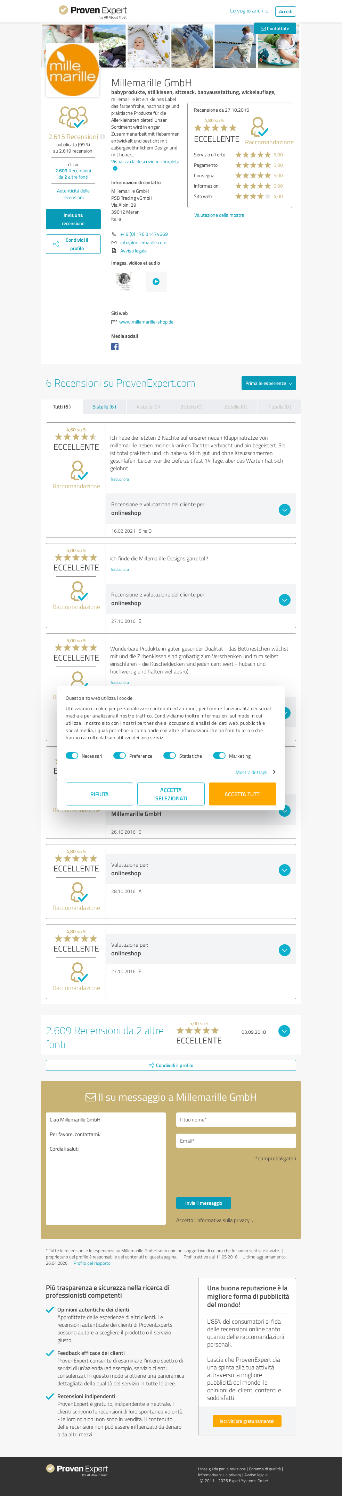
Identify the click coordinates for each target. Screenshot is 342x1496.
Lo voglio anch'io (249, 10)
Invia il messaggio (203, 1203)
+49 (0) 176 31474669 (144, 234)
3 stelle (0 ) (192, 406)
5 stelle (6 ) (104, 406)
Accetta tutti (243, 794)
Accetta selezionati (171, 793)
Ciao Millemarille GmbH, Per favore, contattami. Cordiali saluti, (106, 1168)
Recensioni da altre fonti (73, 173)
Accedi (285, 11)
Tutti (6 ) (62, 406)
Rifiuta (99, 794)
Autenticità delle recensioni (73, 193)
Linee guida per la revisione (222, 1469)
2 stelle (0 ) (235, 406)
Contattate (275, 28)
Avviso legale (133, 250)
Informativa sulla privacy (219, 1475)
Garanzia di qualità (265, 1469)
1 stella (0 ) (279, 406)
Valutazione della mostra (284, 215)
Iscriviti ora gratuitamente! (247, 1421)
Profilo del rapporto (92, 1263)
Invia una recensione (73, 219)
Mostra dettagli (252, 771)
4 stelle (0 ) (148, 406)
